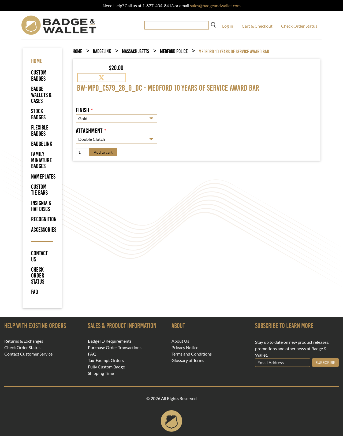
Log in (227, 25)
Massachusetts (135, 51)
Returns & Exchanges (23, 341)
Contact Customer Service (28, 354)
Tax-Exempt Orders (106, 360)
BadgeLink (41, 143)
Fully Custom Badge (106, 367)
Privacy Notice (185, 347)
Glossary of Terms (188, 360)
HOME (36, 61)
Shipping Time (101, 373)
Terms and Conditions (192, 354)
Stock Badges (38, 114)
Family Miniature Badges (41, 160)
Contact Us (39, 256)
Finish (82, 110)
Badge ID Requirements (110, 341)
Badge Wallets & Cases (41, 95)
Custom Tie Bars (39, 189)
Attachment (89, 131)
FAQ (34, 292)
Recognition (44, 219)
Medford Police (174, 51)
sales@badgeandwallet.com (215, 5)
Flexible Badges (40, 130)
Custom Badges (39, 75)
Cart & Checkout (257, 25)
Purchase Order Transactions (114, 347)
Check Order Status (299, 25)
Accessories (43, 229)
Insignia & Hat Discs (41, 206)
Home (77, 51)
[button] (101, 76)
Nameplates (43, 176)
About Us (180, 341)
